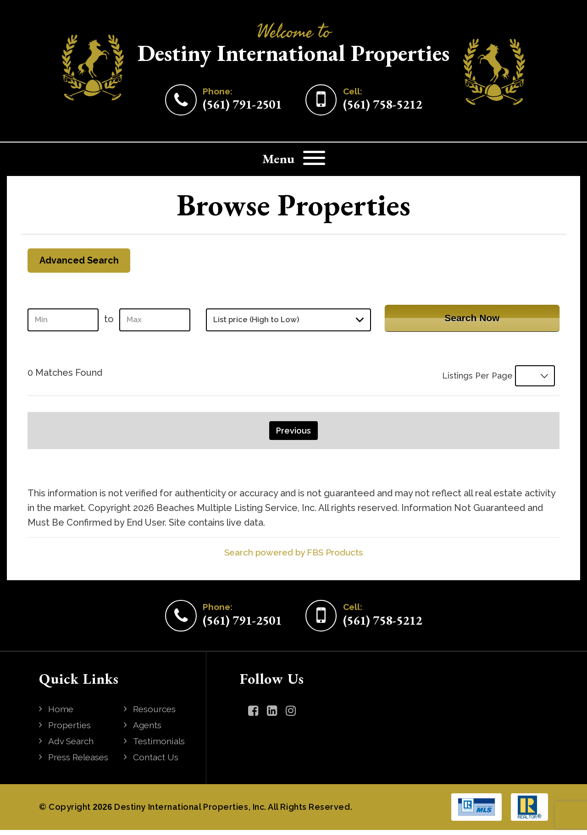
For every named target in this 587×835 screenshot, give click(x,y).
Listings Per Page (471, 380)
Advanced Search (83, 262)
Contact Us (157, 762)
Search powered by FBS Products (293, 557)
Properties (71, 730)
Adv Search (73, 746)
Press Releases (81, 762)
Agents (149, 730)
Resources (157, 714)
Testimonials (161, 746)
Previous (293, 435)
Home (62, 714)
